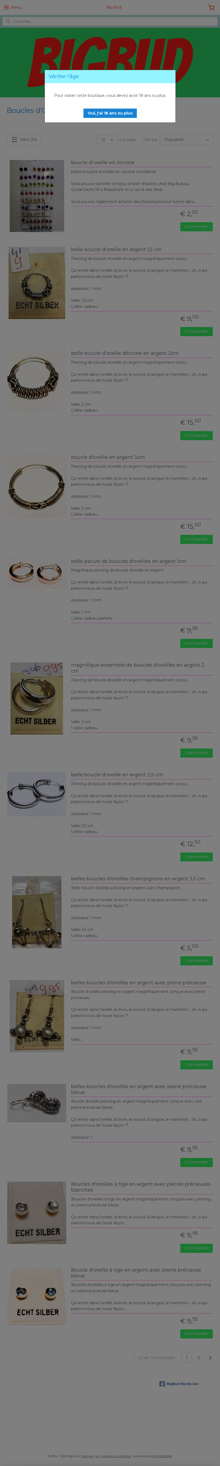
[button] (110, 113)
